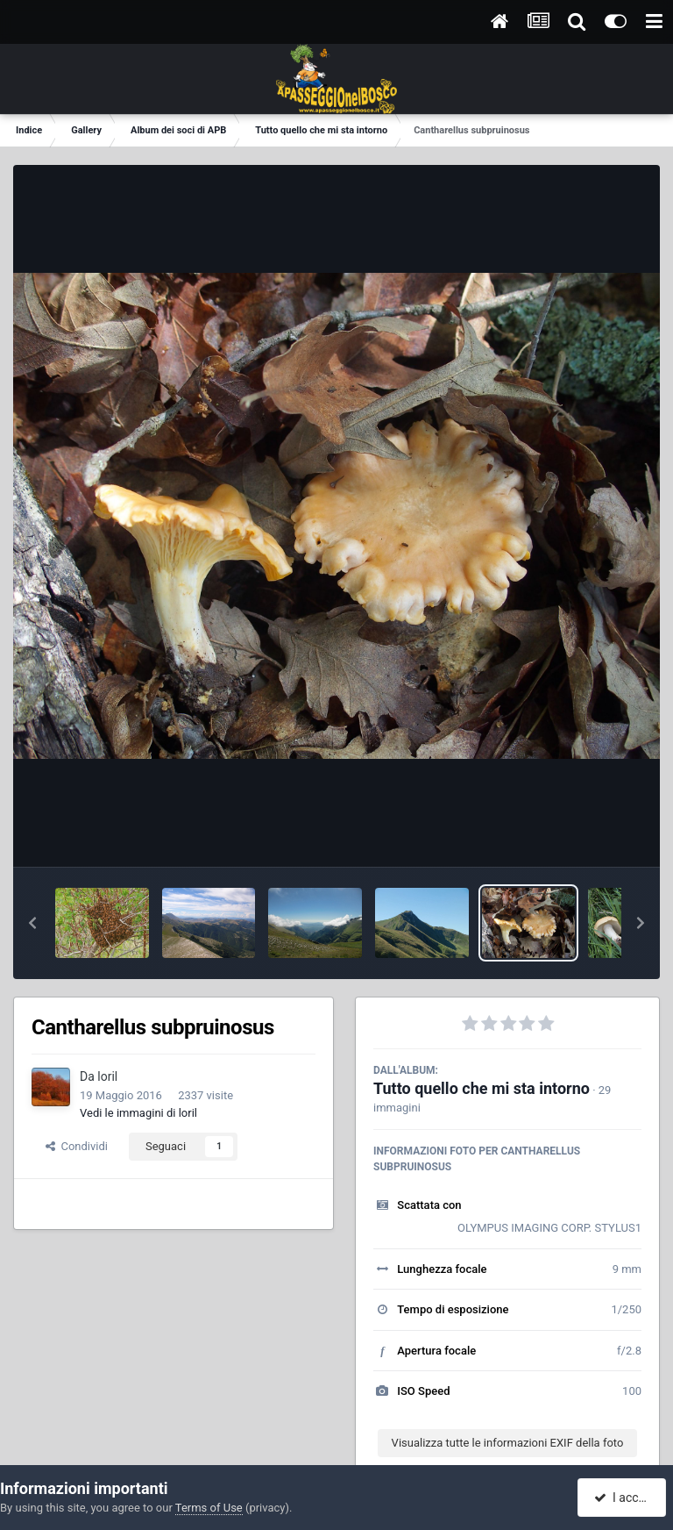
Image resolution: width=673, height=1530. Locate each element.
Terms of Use (209, 1507)
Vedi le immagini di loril (138, 1112)
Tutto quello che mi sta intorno (481, 1088)
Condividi (77, 1146)
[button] (32, 923)
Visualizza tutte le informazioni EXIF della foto (508, 1442)
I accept (624, 1498)
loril (107, 1076)
